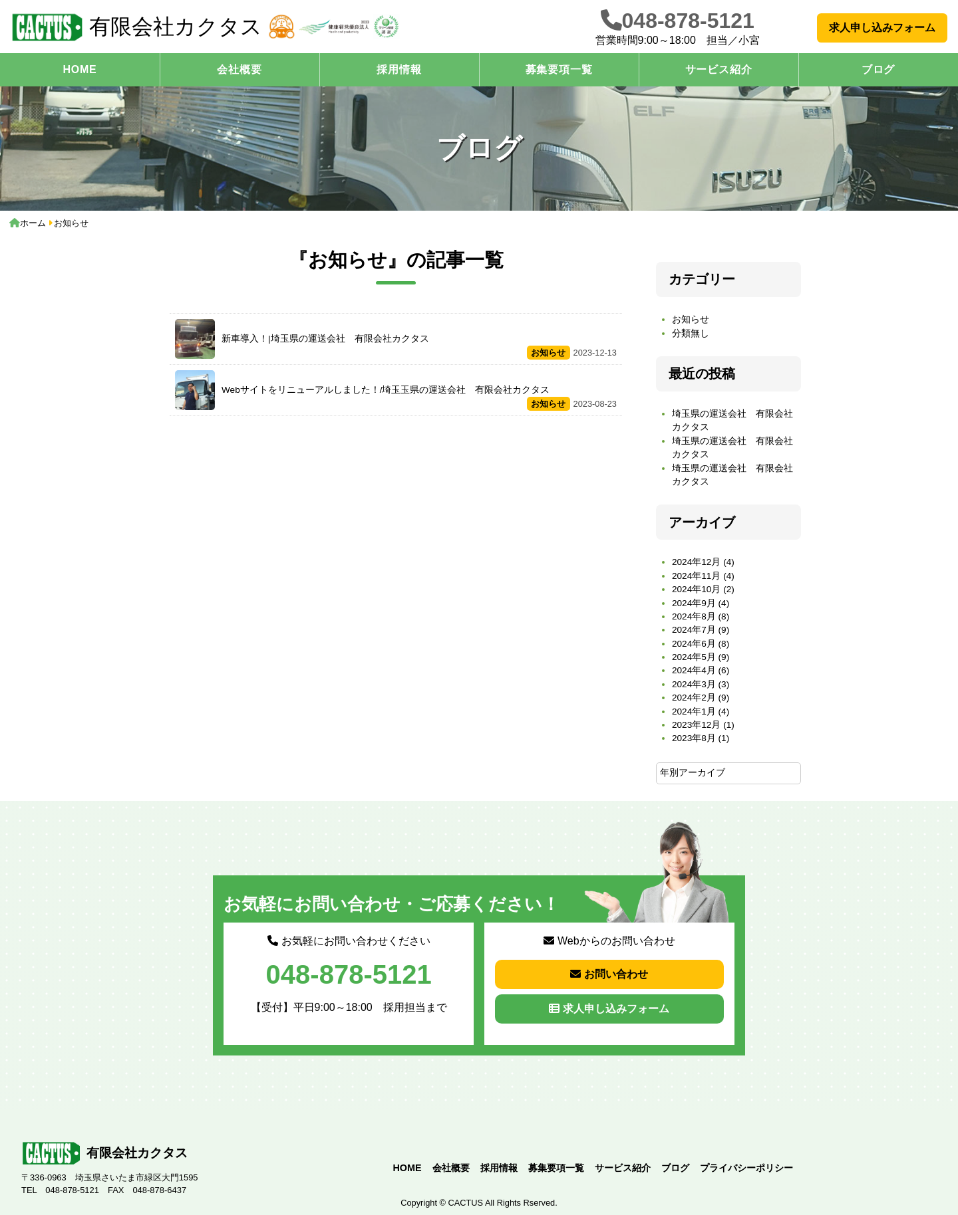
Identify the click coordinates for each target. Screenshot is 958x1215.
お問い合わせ (609, 974)
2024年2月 (694, 698)
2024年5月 (694, 657)
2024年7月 (694, 630)
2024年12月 (696, 562)
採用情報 (399, 69)
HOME (79, 69)
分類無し (690, 333)
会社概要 (239, 69)
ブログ (878, 69)
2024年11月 (696, 576)
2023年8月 (694, 738)
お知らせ (690, 319)
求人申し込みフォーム (882, 27)
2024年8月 (694, 616)
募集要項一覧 (559, 69)
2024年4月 (694, 670)
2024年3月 (694, 684)
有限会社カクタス (136, 27)
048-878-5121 (688, 21)
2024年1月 (694, 712)
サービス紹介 (718, 69)
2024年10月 (696, 589)
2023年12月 (696, 725)
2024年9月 (694, 603)
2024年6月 (694, 644)
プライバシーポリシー (746, 1167)
